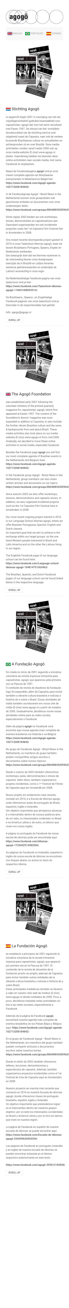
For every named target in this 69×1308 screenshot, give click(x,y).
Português (34, 33)
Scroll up (14, 320)
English (14, 33)
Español (54, 33)
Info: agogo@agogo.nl (18, 312)
